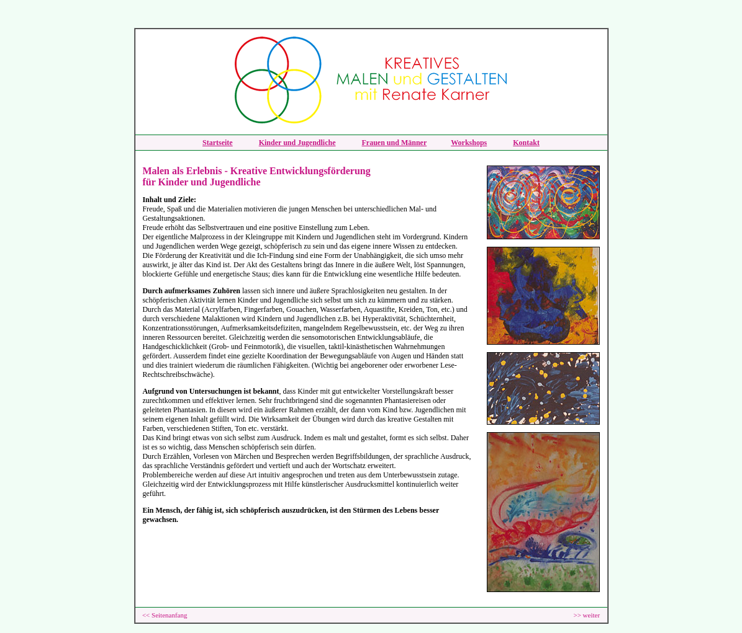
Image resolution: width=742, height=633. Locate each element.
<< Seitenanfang (165, 615)
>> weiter (586, 615)
